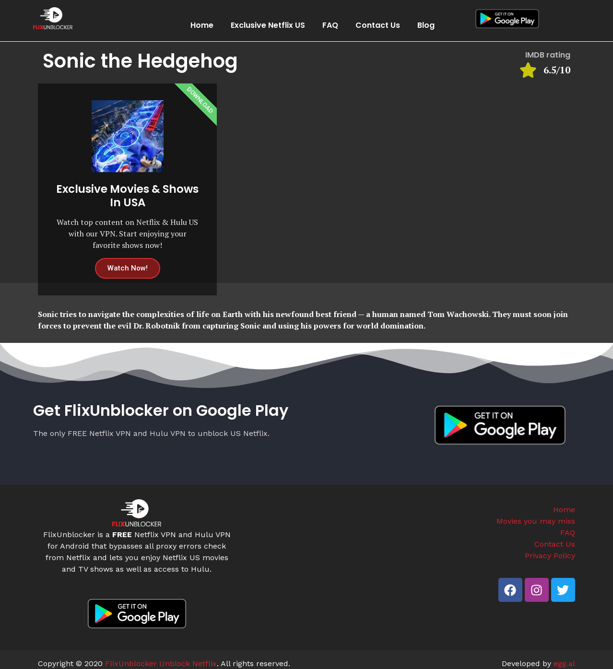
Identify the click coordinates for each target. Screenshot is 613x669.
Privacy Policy (550, 555)
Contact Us (377, 25)
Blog (426, 25)
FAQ (330, 25)
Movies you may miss (535, 521)
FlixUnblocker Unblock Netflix (161, 663)
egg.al (564, 663)
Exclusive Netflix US (268, 25)
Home (201, 25)
